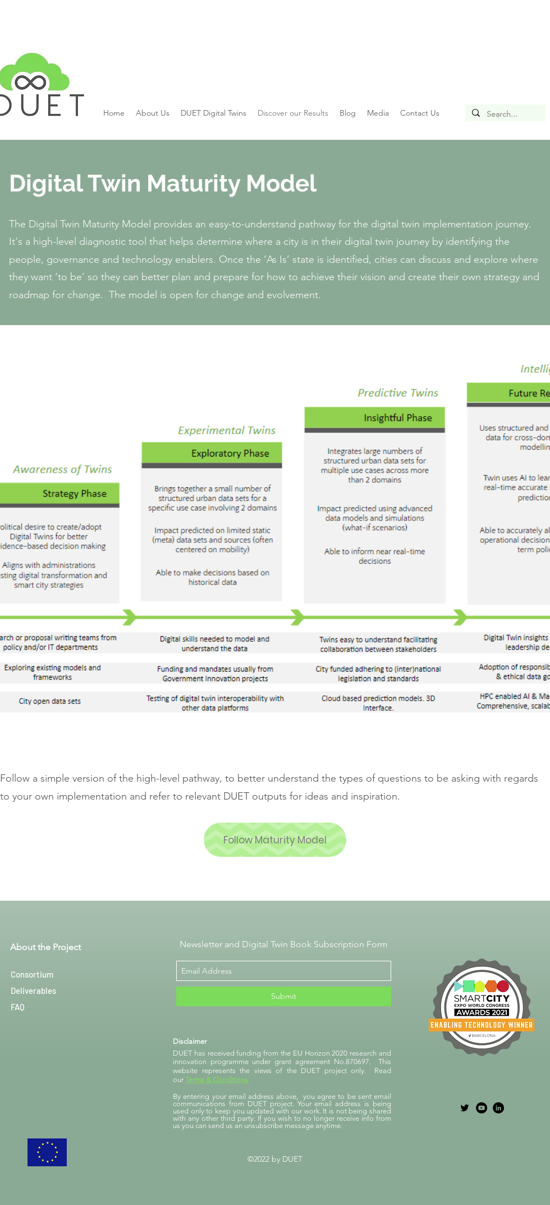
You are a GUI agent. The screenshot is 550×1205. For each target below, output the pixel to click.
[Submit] (283, 996)
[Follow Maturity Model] (275, 840)
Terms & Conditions (216, 1079)
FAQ (18, 1007)
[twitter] (464, 1107)
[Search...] (504, 114)
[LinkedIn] (498, 1107)
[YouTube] (481, 1107)
